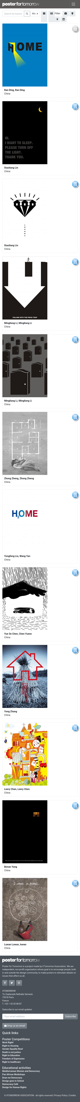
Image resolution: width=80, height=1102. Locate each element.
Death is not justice (11, 1052)
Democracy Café (10, 1084)
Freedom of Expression (13, 1058)
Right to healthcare (11, 1062)
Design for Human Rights (14, 1087)
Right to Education (11, 1055)
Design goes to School (13, 1081)
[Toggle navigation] (73, 4)
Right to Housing (10, 1046)
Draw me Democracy (12, 1078)
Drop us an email (14, 1025)
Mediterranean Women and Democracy (21, 1071)
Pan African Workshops (13, 1074)
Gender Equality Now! (12, 1049)
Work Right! (7, 1042)
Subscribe (70, 1016)
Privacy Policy (61, 1095)
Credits (72, 1095)
